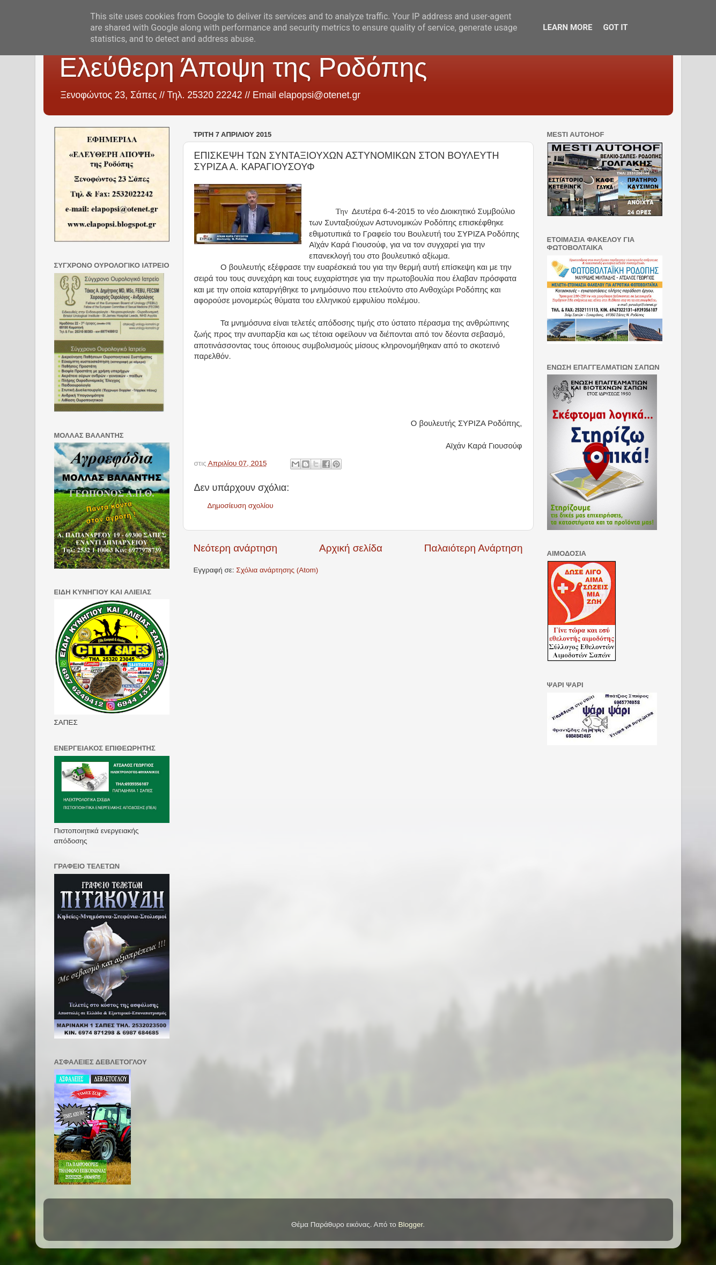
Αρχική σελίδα (350, 548)
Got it (615, 27)
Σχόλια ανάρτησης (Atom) (277, 570)
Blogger (410, 1224)
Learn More (567, 27)
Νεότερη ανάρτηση (236, 548)
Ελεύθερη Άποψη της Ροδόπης (243, 68)
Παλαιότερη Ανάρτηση (473, 548)
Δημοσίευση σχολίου (241, 506)
